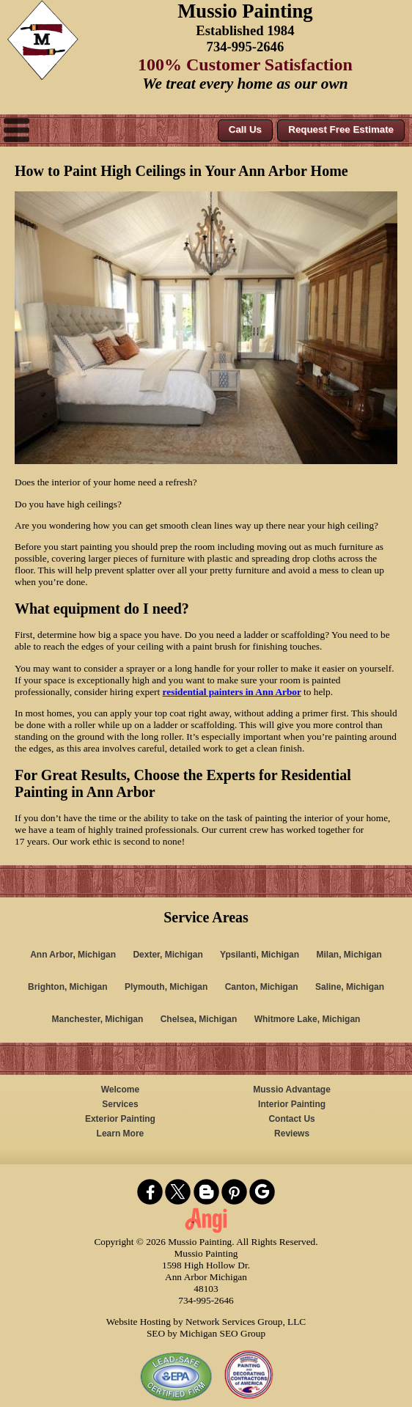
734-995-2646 (245, 46)
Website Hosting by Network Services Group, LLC (206, 1321)
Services (120, 1104)
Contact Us (291, 1119)
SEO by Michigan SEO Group (206, 1333)
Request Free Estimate (341, 129)
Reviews (291, 1133)
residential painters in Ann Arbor (232, 691)
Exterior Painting (120, 1119)
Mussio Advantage (292, 1089)
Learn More (120, 1133)
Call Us (245, 129)
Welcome (120, 1089)
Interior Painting (291, 1104)
